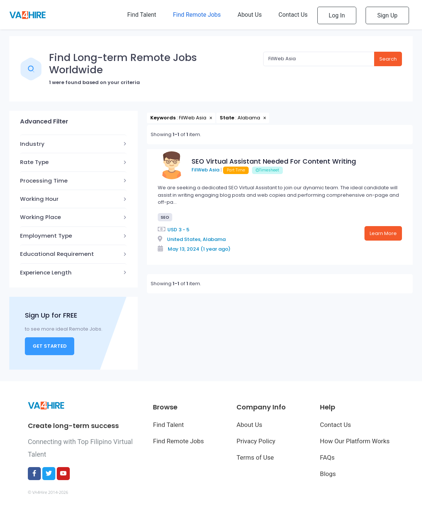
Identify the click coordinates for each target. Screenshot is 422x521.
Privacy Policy (255, 441)
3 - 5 (184, 229)
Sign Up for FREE (51, 315)
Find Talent (168, 424)
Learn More (383, 233)
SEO (165, 217)
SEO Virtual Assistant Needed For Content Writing (274, 161)
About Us (249, 424)
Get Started (50, 346)
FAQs (327, 457)
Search (388, 58)
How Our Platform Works (355, 441)
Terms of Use (255, 457)
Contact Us (335, 424)
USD (172, 229)
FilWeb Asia (205, 169)
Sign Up (387, 15)
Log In (337, 15)
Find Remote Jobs (178, 441)
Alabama (214, 239)
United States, (184, 239)
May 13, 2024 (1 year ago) (199, 249)
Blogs (328, 473)
